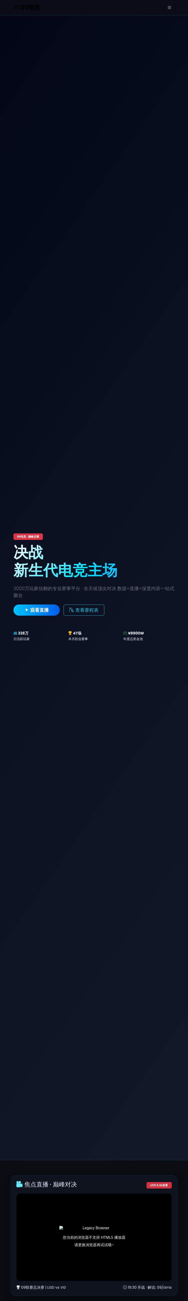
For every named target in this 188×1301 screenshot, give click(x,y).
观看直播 (37, 610)
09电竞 (26, 7)
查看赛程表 (83, 610)
